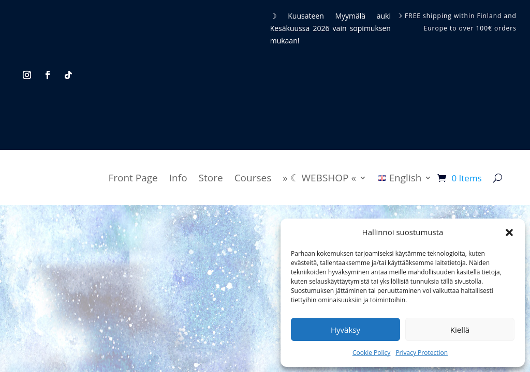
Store (211, 177)
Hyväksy (345, 329)
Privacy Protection (421, 352)
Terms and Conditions (199, 271)
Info (178, 177)
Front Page (132, 177)
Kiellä (459, 329)
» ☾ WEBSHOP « (319, 177)
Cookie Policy (371, 352)
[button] (509, 232)
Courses (253, 177)
